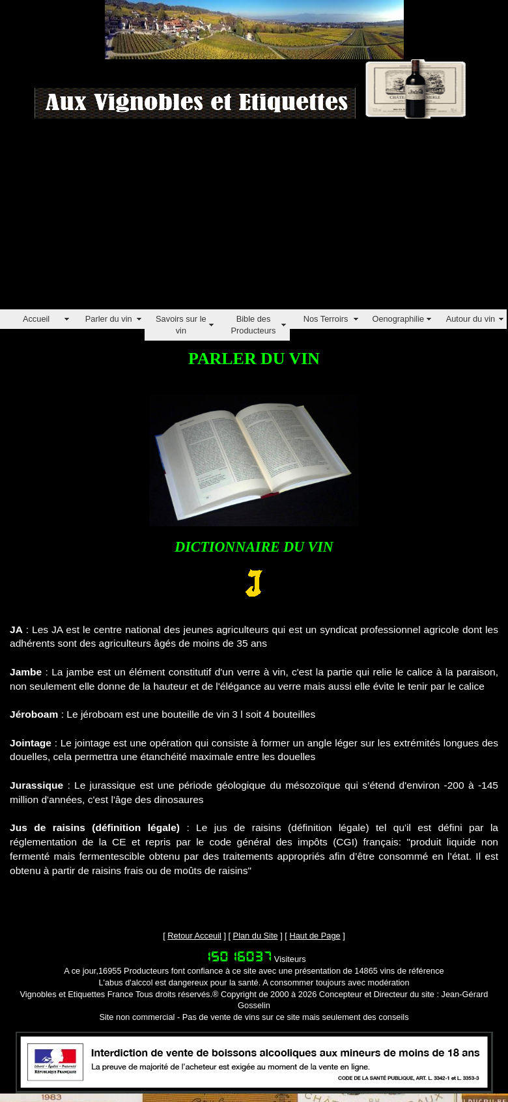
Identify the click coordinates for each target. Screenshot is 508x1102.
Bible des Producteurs (253, 324)
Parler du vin (108, 319)
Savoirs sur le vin (181, 324)
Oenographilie (398, 319)
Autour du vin (470, 319)
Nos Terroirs (325, 319)
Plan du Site (255, 935)
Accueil (36, 319)
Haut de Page (314, 935)
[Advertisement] (183, 218)
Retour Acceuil (194, 935)
